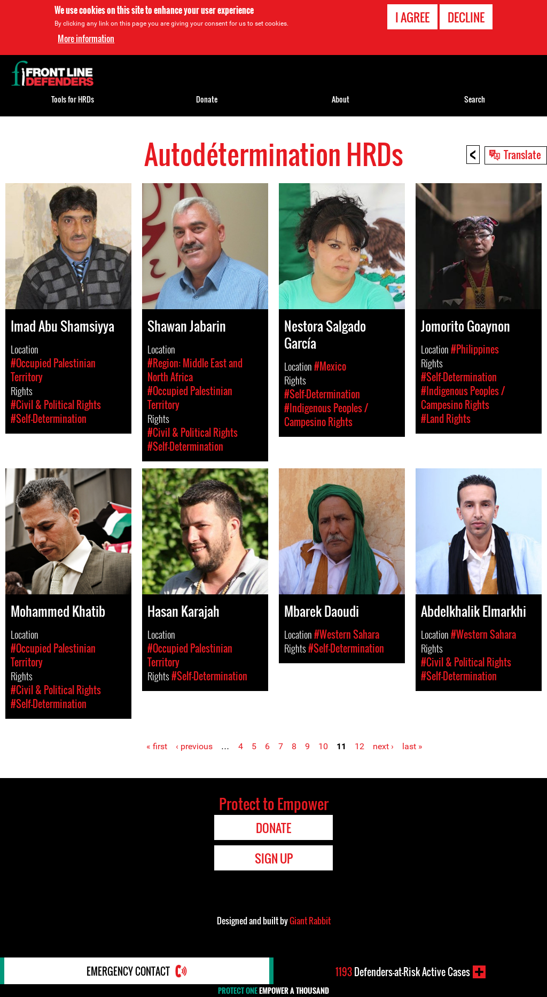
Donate (206, 99)
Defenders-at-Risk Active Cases (402, 972)
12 (359, 746)
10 (323, 746)
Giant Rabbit (310, 920)
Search (474, 99)
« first (156, 746)
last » (412, 746)
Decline (466, 17)
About (340, 99)
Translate (522, 154)
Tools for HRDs (72, 99)
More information (86, 38)
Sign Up (274, 858)
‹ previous (194, 746)
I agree (412, 17)
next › (383, 746)
